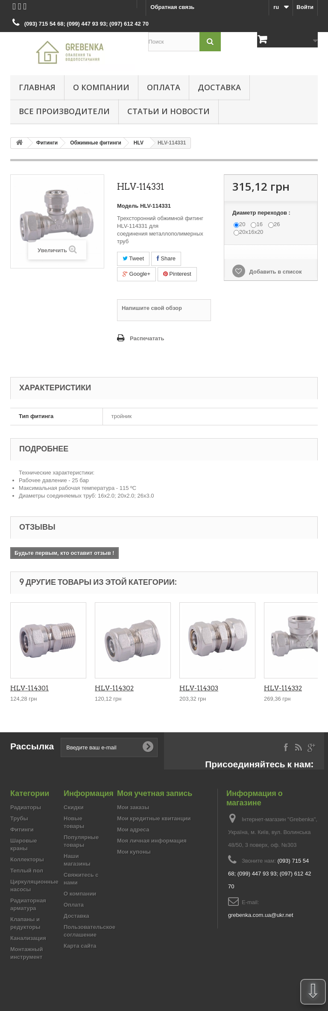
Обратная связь (172, 7)
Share (166, 258)
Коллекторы (27, 859)
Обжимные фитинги (95, 143)
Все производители (64, 111)
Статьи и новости (168, 111)
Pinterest (177, 274)
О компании (101, 87)
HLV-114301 (29, 688)
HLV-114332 (283, 688)
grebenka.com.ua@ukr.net (260, 915)
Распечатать (147, 338)
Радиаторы (25, 807)
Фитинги (47, 143)
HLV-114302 (114, 688)
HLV (139, 143)
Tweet (133, 258)
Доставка (219, 87)
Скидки (74, 807)
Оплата (163, 87)
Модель (127, 206)
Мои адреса (133, 829)
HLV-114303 (198, 688)
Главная (37, 87)
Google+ (136, 274)
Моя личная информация (152, 840)
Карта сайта (80, 946)
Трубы (19, 818)
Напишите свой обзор (152, 308)
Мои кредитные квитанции (153, 818)
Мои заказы (133, 807)
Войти (304, 7)
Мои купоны (134, 852)
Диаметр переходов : (262, 212)
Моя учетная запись (154, 793)
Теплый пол (26, 870)
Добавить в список (275, 271)
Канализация (28, 938)
